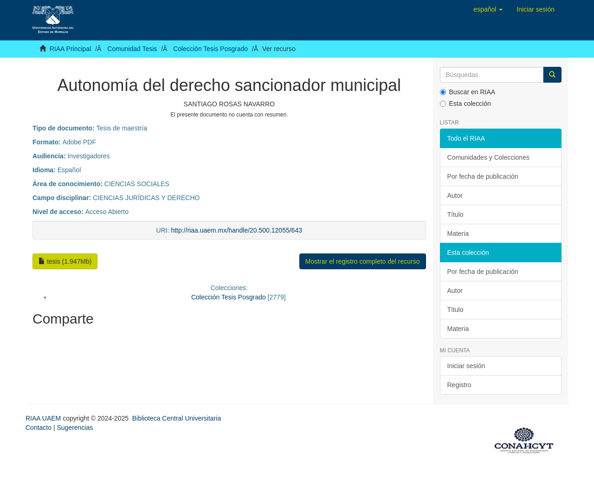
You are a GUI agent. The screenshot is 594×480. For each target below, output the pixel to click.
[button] (488, 9)
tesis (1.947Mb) (65, 261)
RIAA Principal (70, 48)
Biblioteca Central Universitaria (176, 418)
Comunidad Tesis (132, 48)
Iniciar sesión (466, 366)
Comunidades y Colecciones (488, 157)
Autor (455, 195)
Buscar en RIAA (468, 92)
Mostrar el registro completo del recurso (362, 261)
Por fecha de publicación (482, 176)
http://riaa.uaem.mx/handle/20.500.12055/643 (236, 230)
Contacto (39, 427)
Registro (459, 385)
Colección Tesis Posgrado (210, 48)
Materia (458, 233)
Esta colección (465, 103)
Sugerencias (75, 427)
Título (455, 214)
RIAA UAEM (44, 418)
